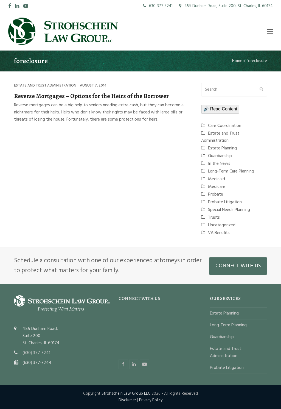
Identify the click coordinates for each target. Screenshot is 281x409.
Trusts (214, 217)
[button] (270, 31)
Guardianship (220, 156)
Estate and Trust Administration (45, 85)
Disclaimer (127, 400)
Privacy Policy (150, 400)
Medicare (216, 186)
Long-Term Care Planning (231, 171)
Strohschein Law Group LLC (126, 393)
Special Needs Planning (229, 209)
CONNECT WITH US (238, 265)
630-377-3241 (158, 6)
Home (237, 61)
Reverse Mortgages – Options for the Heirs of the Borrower (91, 96)
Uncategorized (221, 225)
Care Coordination (224, 125)
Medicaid (216, 179)
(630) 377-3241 (36, 353)
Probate (215, 194)
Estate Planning (222, 148)
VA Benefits (219, 233)
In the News (219, 163)
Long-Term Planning (228, 325)
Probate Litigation (225, 202)
